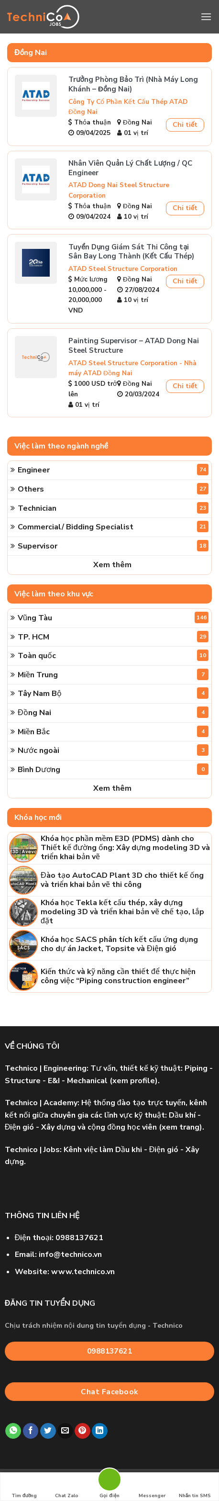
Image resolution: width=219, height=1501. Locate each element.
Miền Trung (113, 674)
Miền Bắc (113, 731)
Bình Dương (113, 769)
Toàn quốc (113, 655)
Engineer (113, 469)
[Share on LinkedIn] (100, 1431)
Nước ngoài (113, 750)
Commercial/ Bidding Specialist (113, 526)
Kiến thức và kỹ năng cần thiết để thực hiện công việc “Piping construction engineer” (118, 976)
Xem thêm (112, 565)
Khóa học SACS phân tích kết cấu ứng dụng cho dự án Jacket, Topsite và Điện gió (119, 944)
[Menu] (206, 16)
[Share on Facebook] (31, 1431)
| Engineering (46, 1068)
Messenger (152, 1487)
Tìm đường (24, 1487)
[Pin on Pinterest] (82, 1431)
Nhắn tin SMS (195, 1487)
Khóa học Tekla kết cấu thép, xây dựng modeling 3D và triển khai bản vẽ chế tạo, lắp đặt (122, 912)
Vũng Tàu (113, 617)
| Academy (41, 1103)
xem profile (133, 1080)
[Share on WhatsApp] (13, 1431)
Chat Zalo (66, 1487)
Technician (113, 508)
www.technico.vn (83, 1271)
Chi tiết (185, 124)
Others (113, 488)
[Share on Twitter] (48, 1431)
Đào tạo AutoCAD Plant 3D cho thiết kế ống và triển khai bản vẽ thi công (122, 880)
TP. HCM (113, 636)
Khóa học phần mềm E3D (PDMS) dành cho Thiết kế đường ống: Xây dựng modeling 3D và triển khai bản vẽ (125, 848)
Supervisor (113, 545)
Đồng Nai (113, 712)
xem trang (180, 1127)
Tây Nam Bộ (113, 693)
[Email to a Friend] (65, 1431)
